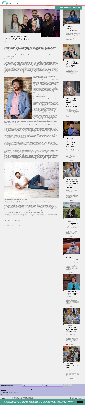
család (19, 225)
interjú (6, 225)
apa (23, 225)
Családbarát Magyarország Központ (64, 4)
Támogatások (40, 4)
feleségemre (15, 129)
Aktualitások (49, 4)
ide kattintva (59, 402)
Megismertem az (10, 392)
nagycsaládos (28, 225)
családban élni (12, 225)
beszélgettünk (75, 267)
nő (23, 215)
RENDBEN (80, 401)
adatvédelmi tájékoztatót (13, 392)
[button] (76, 4)
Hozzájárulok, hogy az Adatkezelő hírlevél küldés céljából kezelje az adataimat (17, 394)
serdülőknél (48, 135)
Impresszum (80, 398)
